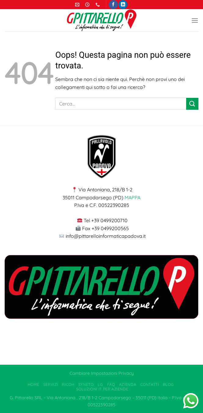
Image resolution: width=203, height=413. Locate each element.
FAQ (111, 384)
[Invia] (192, 104)
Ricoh (68, 384)
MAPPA (132, 197)
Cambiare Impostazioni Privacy (102, 373)
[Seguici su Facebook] (113, 4)
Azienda (127, 384)
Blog (168, 384)
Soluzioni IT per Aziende (102, 389)
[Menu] (194, 20)
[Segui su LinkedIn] (122, 4)
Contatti (149, 384)
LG (100, 384)
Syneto (86, 384)
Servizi (50, 384)
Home (33, 384)
